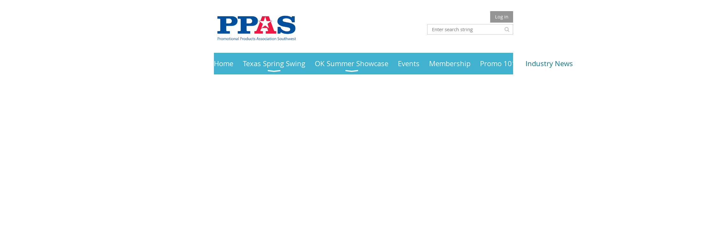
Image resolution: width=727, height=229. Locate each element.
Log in (501, 16)
